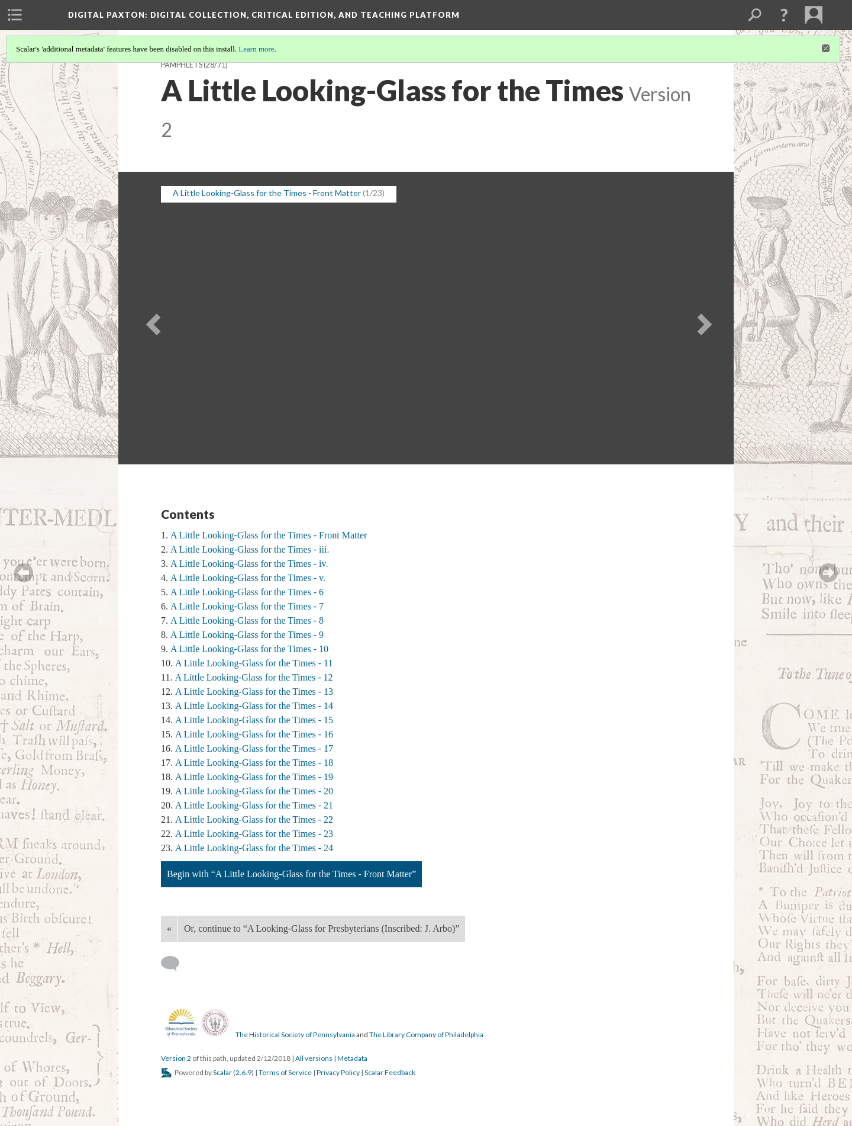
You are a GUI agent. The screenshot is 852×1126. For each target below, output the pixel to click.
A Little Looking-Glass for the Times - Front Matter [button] (267, 193)
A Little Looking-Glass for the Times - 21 (254, 805)
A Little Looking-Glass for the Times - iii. (249, 549)
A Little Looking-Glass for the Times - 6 (247, 592)
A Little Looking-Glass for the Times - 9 (247, 635)
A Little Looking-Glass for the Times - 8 (247, 620)
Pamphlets (181, 64)
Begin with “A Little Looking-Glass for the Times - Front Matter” (291, 874)
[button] (784, 15)
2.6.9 (243, 1072)
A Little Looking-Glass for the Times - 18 (254, 763)
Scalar (222, 1072)
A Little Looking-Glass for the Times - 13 (254, 691)
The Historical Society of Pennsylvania (295, 1034)
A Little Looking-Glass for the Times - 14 (254, 706)
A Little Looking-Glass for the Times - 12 (254, 677)
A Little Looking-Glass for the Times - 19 (254, 777)
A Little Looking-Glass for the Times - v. (247, 578)
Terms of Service (285, 1072)
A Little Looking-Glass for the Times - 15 (254, 720)
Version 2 (176, 1058)
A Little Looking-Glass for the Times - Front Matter (268, 535)
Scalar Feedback (389, 1072)
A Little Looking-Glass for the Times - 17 (254, 748)
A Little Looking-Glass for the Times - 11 (254, 663)
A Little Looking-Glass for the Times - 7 (247, 606)
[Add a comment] (175, 963)
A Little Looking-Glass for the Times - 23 (254, 834)
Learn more (256, 48)
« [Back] (169, 928)
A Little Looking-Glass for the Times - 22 (254, 819)
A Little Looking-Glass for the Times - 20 (254, 791)
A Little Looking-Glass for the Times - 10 (249, 649)
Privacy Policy (338, 1072)
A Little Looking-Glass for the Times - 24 (254, 848)
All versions (314, 1058)
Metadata (352, 1058)
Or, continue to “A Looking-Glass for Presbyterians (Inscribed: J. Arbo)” (321, 928)
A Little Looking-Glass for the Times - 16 (254, 734)
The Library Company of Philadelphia (426, 1034)
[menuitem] (15, 15)
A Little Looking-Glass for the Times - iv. (249, 564)
